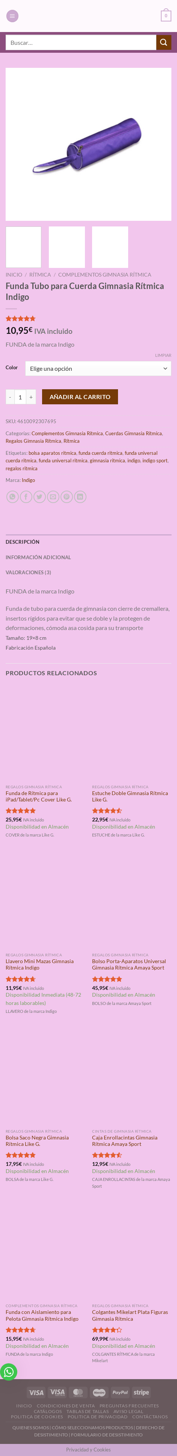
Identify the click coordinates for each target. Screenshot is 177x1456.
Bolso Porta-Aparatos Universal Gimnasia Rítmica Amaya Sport (129, 964)
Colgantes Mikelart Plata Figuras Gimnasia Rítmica (130, 1315)
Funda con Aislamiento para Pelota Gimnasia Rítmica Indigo (42, 1315)
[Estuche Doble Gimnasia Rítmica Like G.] (131, 732)
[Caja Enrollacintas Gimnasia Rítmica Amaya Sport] (131, 1077)
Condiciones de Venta (66, 1406)
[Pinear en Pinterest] (67, 497)
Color (12, 367)
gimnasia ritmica (107, 460)
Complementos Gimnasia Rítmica (104, 275)
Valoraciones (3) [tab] (28, 572)
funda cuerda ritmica (101, 453)
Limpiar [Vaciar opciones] (163, 355)
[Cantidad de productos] (20, 396)
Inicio (14, 275)
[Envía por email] (53, 497)
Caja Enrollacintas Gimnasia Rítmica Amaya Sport (124, 1141)
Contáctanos (150, 1416)
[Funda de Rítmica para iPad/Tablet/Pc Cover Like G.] (45, 732)
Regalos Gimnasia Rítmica (33, 441)
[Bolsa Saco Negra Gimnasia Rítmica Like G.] (45, 1077)
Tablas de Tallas (88, 1411)
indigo (133, 460)
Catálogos (48, 1411)
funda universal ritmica (63, 460)
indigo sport (155, 460)
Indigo (28, 480)
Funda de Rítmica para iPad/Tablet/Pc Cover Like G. (39, 796)
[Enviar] (163, 42)
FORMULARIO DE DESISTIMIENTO (107, 1435)
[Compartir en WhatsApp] (12, 497)
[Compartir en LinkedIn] (80, 497)
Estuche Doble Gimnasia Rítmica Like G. (130, 796)
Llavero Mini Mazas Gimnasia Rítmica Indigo (40, 964)
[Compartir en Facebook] (26, 497)
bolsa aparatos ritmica (52, 453)
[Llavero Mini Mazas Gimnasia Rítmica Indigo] (45, 901)
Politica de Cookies (37, 1416)
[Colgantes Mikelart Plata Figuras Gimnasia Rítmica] (131, 1252)
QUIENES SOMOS (30, 1427)
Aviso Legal (128, 1411)
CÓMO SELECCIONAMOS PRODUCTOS (92, 1427)
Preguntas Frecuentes (129, 1406)
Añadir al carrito (80, 396)
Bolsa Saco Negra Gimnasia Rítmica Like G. (37, 1141)
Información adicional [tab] (38, 557)
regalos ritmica (22, 468)
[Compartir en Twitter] (39, 497)
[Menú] (12, 16)
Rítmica (40, 275)
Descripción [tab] (22, 542)
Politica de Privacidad (97, 1416)
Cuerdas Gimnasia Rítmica (133, 433)
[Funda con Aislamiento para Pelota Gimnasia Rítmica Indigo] (45, 1252)
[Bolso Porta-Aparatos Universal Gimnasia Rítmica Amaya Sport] (131, 901)
